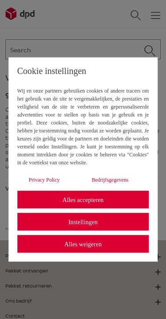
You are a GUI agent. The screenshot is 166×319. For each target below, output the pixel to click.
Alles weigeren (82, 244)
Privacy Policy (44, 180)
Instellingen (82, 221)
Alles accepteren (83, 199)
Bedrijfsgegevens (110, 180)
